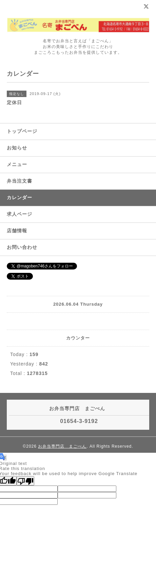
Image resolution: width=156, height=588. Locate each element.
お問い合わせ (22, 247)
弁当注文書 (19, 181)
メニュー (17, 164)
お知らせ (17, 147)
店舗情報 (17, 230)
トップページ (22, 131)
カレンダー (19, 197)
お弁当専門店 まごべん (62, 446)
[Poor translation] (25, 481)
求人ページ (19, 214)
